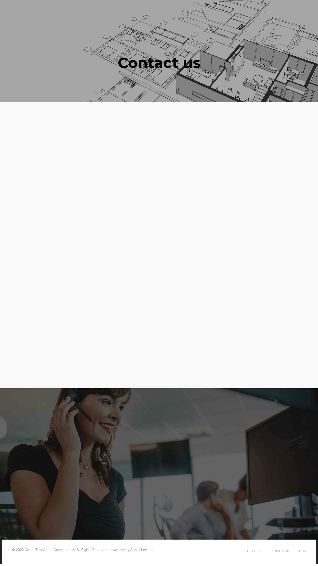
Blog (302, 552)
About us (254, 552)
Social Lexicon (142, 551)
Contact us (279, 552)
